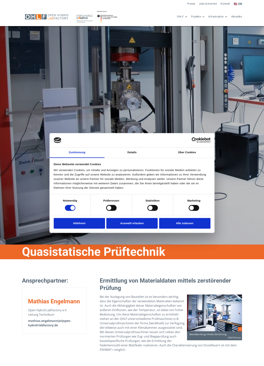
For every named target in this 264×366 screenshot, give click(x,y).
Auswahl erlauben (132, 223)
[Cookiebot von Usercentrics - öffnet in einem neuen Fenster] (194, 140)
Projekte (196, 16)
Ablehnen (79, 223)
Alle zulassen (184, 223)
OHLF (180, 16)
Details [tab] (132, 152)
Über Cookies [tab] (187, 152)
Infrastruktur (216, 16)
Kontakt (225, 3)
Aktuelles (236, 16)
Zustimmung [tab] (77, 152)
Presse (191, 3)
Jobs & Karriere (208, 3)
